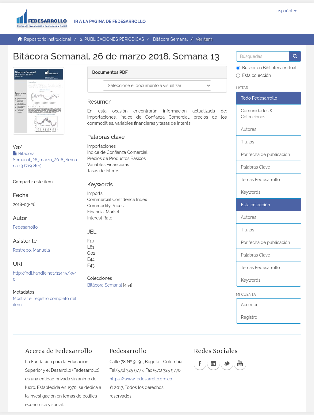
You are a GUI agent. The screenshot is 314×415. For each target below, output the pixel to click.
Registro (249, 317)
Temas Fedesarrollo (260, 179)
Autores (248, 129)
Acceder (249, 304)
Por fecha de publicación (265, 154)
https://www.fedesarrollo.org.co (140, 378)
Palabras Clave (255, 167)
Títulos (247, 141)
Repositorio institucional (47, 39)
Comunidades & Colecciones (257, 113)
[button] (286, 10)
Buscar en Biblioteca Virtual (266, 67)
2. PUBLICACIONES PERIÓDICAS (112, 39)
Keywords (251, 192)
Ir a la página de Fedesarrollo (110, 21)
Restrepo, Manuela (31, 250)
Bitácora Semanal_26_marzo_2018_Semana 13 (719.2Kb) (45, 159)
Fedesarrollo (25, 227)
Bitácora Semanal (170, 39)
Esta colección (253, 75)
